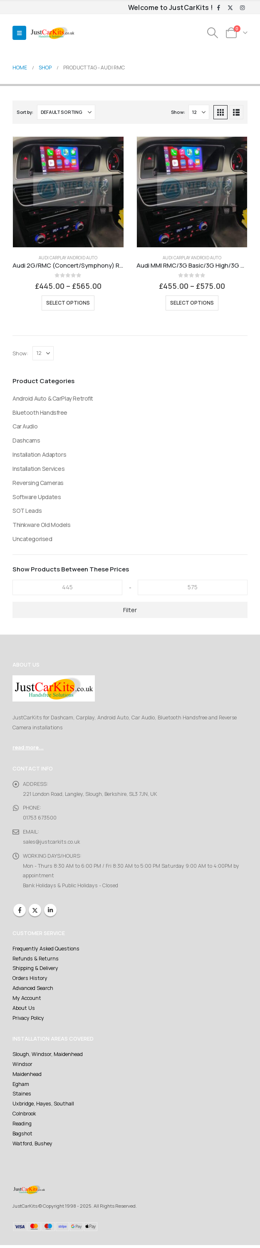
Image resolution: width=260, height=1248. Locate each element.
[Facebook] (218, 7)
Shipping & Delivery (35, 969)
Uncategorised (32, 540)
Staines (21, 1096)
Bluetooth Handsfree (40, 412)
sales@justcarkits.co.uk (50, 842)
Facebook (19, 911)
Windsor (22, 1066)
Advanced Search (32, 989)
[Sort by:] (66, 112)
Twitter (35, 911)
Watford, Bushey (32, 1146)
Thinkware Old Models (41, 525)
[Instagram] (242, 7)
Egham (20, 1086)
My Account (26, 999)
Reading (22, 1126)
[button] (19, 33)
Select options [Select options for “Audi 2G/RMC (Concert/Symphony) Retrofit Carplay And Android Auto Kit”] (68, 302)
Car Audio (24, 427)
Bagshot (22, 1136)
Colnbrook (24, 1116)
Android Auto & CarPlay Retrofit (53, 398)
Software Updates (36, 497)
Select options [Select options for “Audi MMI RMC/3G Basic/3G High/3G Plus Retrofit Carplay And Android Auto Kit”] (192, 302)
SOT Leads (27, 511)
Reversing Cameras (38, 483)
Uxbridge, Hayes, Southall (43, 1106)
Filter (130, 611)
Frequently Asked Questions (45, 949)
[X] (230, 7)
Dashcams (26, 441)
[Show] (198, 112)
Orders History (29, 979)
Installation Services (38, 469)
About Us (23, 1009)
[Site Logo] (52, 33)
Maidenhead (27, 1076)
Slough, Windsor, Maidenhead (47, 1056)
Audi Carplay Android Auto (68, 258)
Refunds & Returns (35, 959)
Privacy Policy (28, 1019)
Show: (178, 112)
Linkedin (50, 911)
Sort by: (25, 112)
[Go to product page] (68, 192)
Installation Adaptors (39, 455)
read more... (28, 748)
